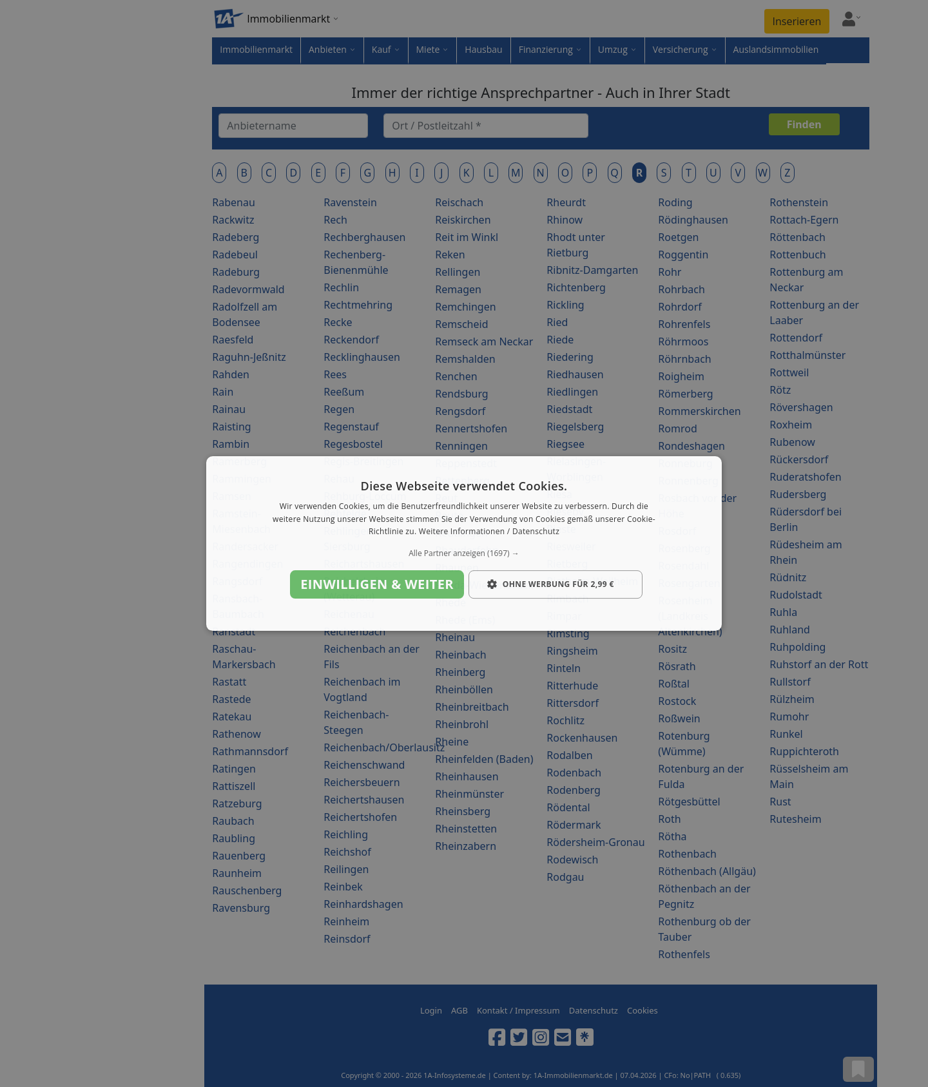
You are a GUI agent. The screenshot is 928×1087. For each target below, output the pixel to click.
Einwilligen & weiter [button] (377, 584)
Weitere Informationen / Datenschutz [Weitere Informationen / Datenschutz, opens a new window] (489, 531)
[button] (464, 553)
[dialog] (464, 543)
